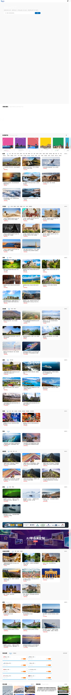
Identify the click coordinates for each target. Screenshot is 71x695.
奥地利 (47, 153)
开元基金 (39, 656)
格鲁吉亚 (23, 320)
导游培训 (53, 656)
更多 (66, 135)
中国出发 (14, 504)
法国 (15, 153)
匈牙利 (37, 153)
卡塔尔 (27, 188)
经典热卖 (4, 155)
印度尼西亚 (32, 320)
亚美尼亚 (19, 320)
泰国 (7, 320)
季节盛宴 (25, 155)
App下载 (37, 670)
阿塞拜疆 (27, 320)
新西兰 (8, 287)
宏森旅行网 (31, 650)
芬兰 (58, 153)
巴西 (13, 358)
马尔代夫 (8, 339)
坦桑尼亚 (30, 188)
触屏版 (33, 670)
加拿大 (15, 254)
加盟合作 (58, 656)
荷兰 (32, 153)
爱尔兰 (10, 221)
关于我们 (12, 656)
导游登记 (48, 656)
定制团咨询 (45, 665)
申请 (64, 650)
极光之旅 (28, 155)
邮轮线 (22, 155)
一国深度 (8, 155)
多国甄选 (12, 155)
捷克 (34, 153)
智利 (11, 358)
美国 (12, 254)
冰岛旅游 (56, 650)
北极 (7, 391)
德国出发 (10, 504)
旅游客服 (32, 665)
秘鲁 (9, 358)
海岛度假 (52, 155)
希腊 (26, 153)
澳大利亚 (11, 287)
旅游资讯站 (40, 650)
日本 (10, 320)
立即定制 (35, 429)
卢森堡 (44, 153)
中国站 (31, 658)
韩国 (12, 320)
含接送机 (60, 155)
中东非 (39, 155)
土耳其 (11, 188)
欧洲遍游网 (23, 650)
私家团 (42, 155)
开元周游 (6, 650)
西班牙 (21, 153)
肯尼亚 (18, 188)
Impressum (22, 656)
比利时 (40, 153)
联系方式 (17, 656)
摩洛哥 (15, 188)
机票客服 (38, 665)
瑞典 (56, 153)
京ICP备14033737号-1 (42, 658)
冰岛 (7, 153)
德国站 (27, 658)
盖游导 (48, 650)
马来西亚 (15, 320)
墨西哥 (9, 254)
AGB (31, 656)
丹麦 (24, 153)
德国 (12, 153)
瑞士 (10, 153)
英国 (7, 221)
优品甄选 (45, 155)
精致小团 (56, 155)
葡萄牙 (29, 153)
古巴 (16, 358)
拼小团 (15, 155)
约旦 (24, 188)
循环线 (49, 155)
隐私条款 (27, 656)
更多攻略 (65, 523)
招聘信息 (44, 656)
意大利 (18, 153)
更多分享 (32, 523)
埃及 (9, 188)
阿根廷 (13, 391)
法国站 (29, 658)
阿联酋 (21, 188)
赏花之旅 (32, 155)
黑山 (61, 153)
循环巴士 (14, 650)
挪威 (53, 153)
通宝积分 (35, 656)
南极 (10, 391)
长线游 (36, 155)
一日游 (18, 155)
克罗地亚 (50, 153)
